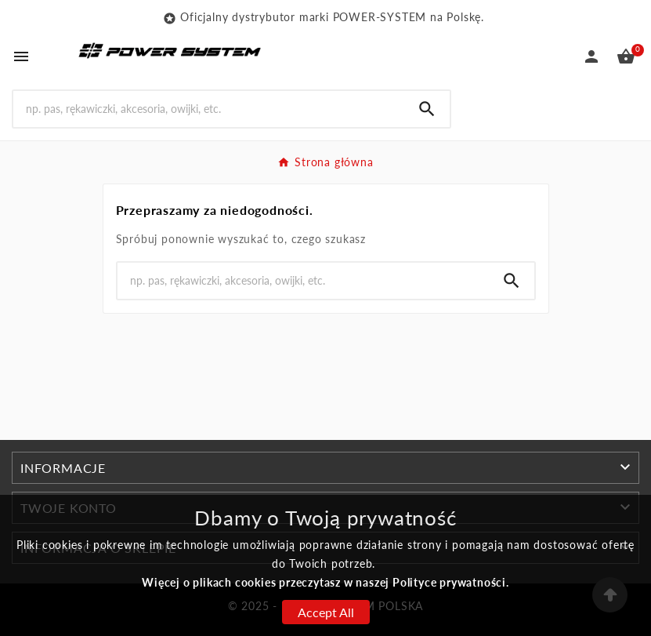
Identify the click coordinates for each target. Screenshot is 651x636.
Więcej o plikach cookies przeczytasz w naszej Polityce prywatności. (325, 582)
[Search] (208, 108)
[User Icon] (591, 56)
